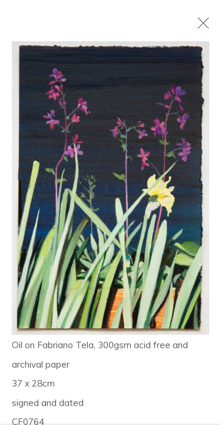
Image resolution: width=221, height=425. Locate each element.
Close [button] (200, 26)
